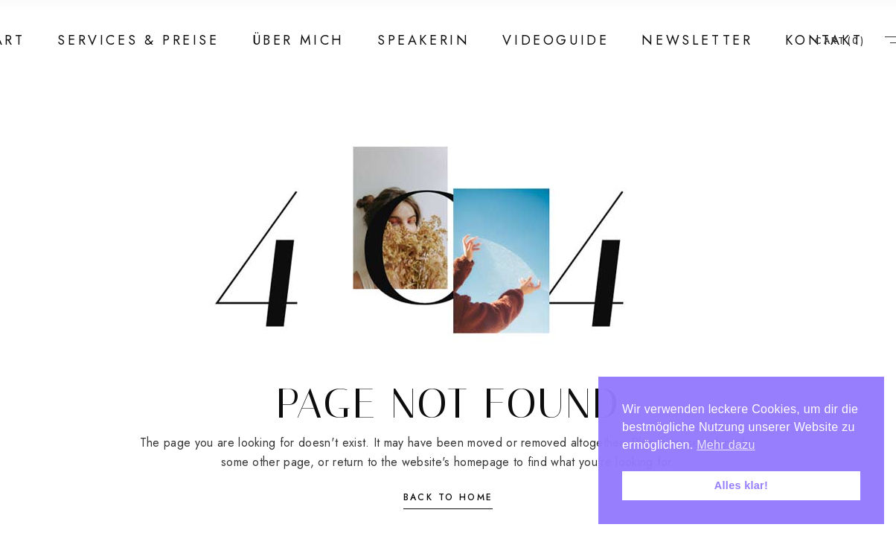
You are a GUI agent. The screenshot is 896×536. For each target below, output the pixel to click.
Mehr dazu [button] (726, 444)
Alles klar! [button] (741, 485)
